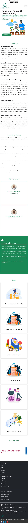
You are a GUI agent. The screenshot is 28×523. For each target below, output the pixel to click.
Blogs (2, 468)
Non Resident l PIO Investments (6, 481)
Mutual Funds (3, 478)
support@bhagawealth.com (7, 504)
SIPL (25, 519)
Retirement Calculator (5, 494)
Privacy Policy (3, 473)
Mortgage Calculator (4, 496)
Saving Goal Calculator (5, 499)
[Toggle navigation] (25, 6)
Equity (2, 480)
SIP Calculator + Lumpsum (5, 492)
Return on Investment (4, 497)
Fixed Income (3, 483)
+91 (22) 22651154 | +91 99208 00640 (8, 505)
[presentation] (1, 258)
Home (2, 465)
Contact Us (3, 470)
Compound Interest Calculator (6, 491)
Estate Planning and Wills (5, 486)
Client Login (3, 472)
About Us (2, 467)
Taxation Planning (4, 485)
